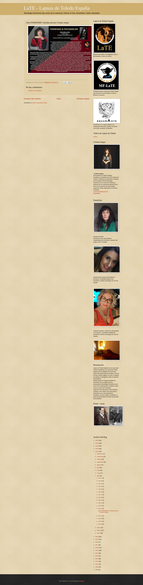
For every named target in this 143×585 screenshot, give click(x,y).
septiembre (100, 462)
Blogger (82, 581)
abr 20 (100, 492)
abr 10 (100, 505)
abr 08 (100, 508)
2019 (97, 539)
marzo (99, 527)
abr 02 (100, 524)
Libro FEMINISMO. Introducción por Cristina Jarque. (108, 511)
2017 (97, 545)
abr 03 (100, 521)
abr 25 (100, 483)
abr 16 (100, 497)
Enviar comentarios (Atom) (39, 102)
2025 (97, 440)
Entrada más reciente (32, 99)
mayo (98, 473)
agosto (99, 465)
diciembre (100, 454)
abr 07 (100, 516)
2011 (97, 561)
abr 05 (100, 518)
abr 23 (100, 489)
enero (98, 533)
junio (98, 470)
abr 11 (100, 503)
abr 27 (100, 478)
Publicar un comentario (35, 90)
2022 (97, 448)
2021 (97, 451)
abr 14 (100, 500)
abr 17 (100, 494)
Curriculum (96, 193)
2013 (97, 556)
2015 (97, 550)
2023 (97, 446)
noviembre (100, 456)
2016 (97, 547)
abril (98, 476)
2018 (97, 542)
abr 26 (100, 481)
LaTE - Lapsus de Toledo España (57, 8)
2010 (97, 564)
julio (98, 467)
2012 (97, 558)
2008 (97, 569)
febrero (99, 530)
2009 (97, 567)
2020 (97, 536)
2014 (97, 553)
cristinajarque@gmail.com (100, 191)
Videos (95, 136)
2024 (97, 443)
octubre (99, 459)
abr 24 (100, 486)
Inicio (59, 99)
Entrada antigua (83, 99)
